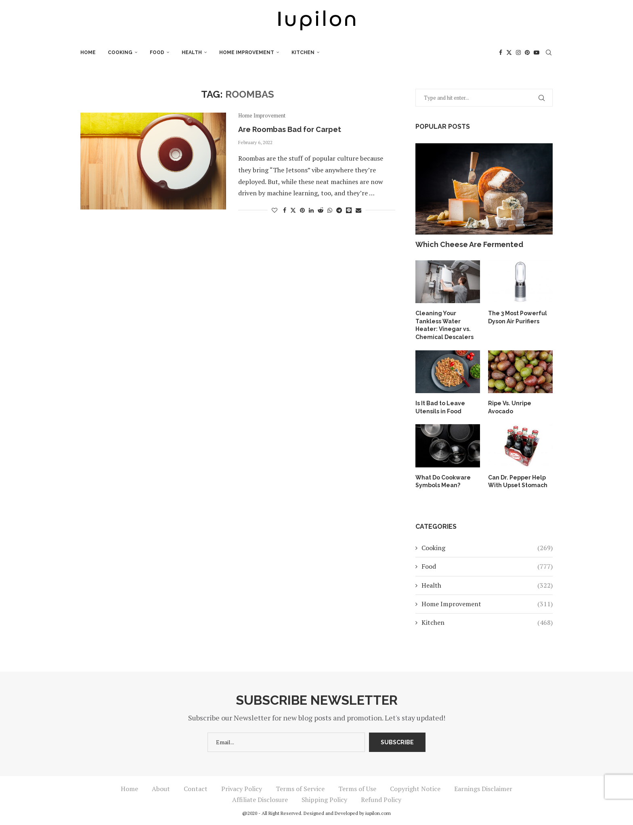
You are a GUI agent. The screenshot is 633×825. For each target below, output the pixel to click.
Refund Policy (381, 799)
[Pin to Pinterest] (302, 210)
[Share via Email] (358, 210)
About (161, 788)
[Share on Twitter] (293, 210)
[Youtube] (536, 52)
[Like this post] (274, 210)
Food (157, 52)
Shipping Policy (324, 799)
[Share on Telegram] (339, 210)
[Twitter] (509, 52)
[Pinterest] (527, 52)
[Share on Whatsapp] (329, 210)
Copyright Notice (415, 788)
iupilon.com (378, 813)
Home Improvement (246, 52)
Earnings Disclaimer (483, 788)
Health (192, 52)
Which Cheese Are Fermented (469, 244)
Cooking (120, 52)
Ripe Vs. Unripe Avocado (509, 407)
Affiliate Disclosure (260, 799)
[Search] (549, 52)
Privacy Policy (241, 788)
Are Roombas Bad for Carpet (289, 129)
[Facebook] (500, 52)
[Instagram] (518, 52)
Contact (196, 788)
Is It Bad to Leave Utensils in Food (440, 407)
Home (88, 52)
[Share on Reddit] (320, 210)
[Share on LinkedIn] (311, 210)
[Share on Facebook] (284, 210)
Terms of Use (357, 788)
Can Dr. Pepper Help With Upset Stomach (517, 481)
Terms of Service (300, 788)
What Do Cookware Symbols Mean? (443, 481)
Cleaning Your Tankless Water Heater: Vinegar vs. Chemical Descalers (444, 325)
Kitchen (302, 52)
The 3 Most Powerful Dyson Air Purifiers (517, 317)
